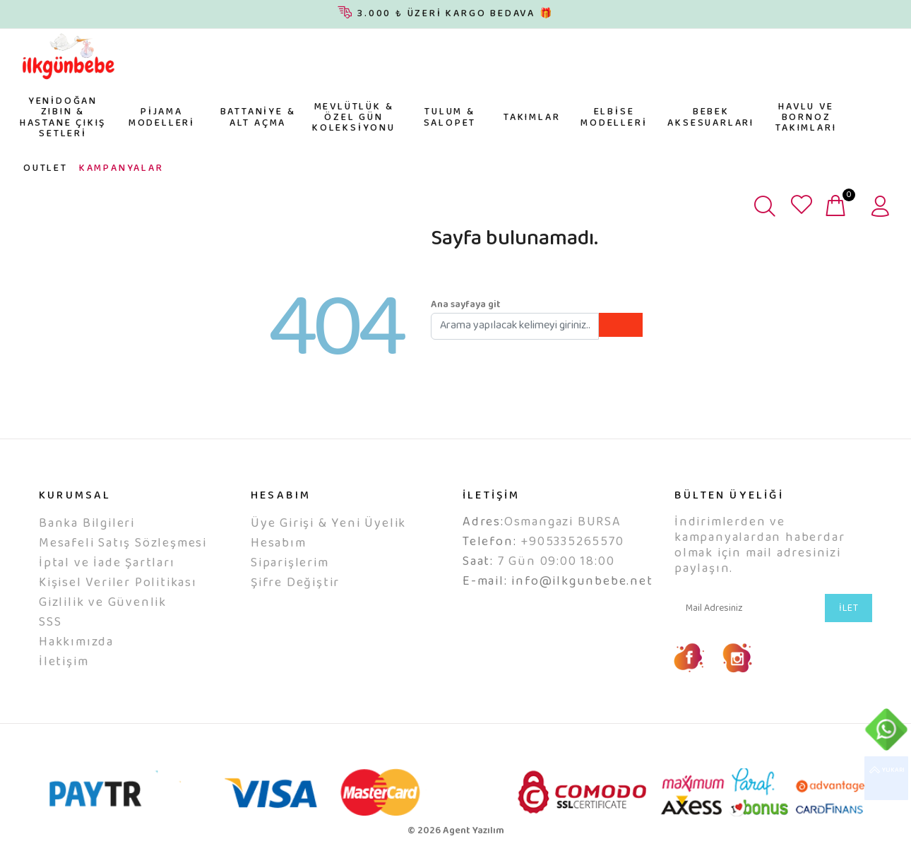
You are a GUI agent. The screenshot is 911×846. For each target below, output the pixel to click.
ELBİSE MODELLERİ (613, 117)
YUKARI (886, 778)
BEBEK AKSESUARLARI (710, 117)
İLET (848, 608)
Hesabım (278, 544)
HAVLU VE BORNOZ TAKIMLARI (805, 118)
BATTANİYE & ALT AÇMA (258, 117)
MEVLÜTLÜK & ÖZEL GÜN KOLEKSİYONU (353, 118)
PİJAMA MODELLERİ (162, 117)
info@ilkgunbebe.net (582, 581)
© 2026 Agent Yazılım (455, 831)
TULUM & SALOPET (450, 117)
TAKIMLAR (532, 117)
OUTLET (45, 168)
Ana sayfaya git (466, 305)
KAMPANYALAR (121, 168)
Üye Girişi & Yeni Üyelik (328, 524)
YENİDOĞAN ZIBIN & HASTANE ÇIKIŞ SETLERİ (63, 118)
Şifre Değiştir (295, 583)
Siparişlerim (290, 563)
